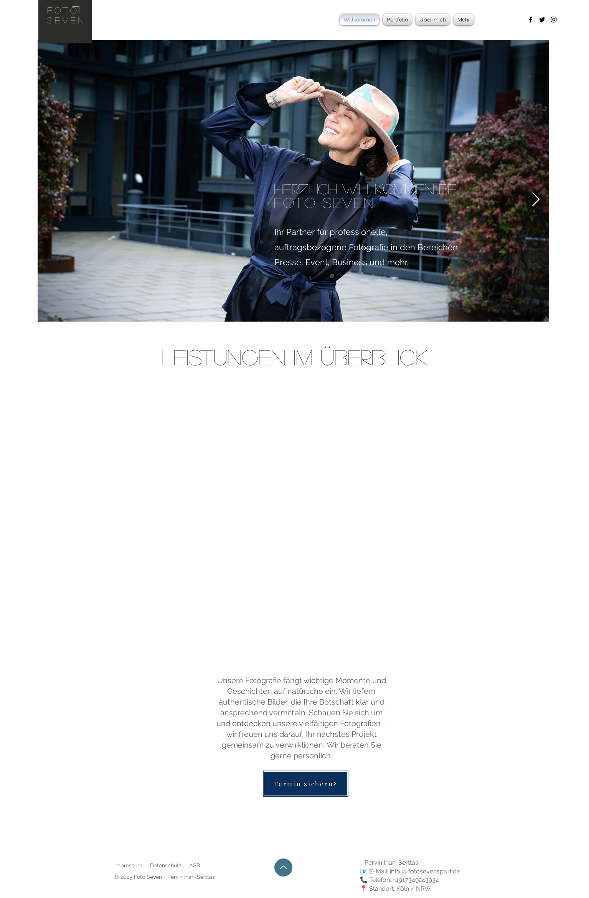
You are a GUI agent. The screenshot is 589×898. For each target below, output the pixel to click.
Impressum (128, 865)
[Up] (283, 867)
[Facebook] (531, 19)
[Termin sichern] (305, 783)
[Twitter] (542, 19)
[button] (397, 19)
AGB (194, 865)
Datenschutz (165, 865)
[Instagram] (554, 19)
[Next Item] (535, 199)
